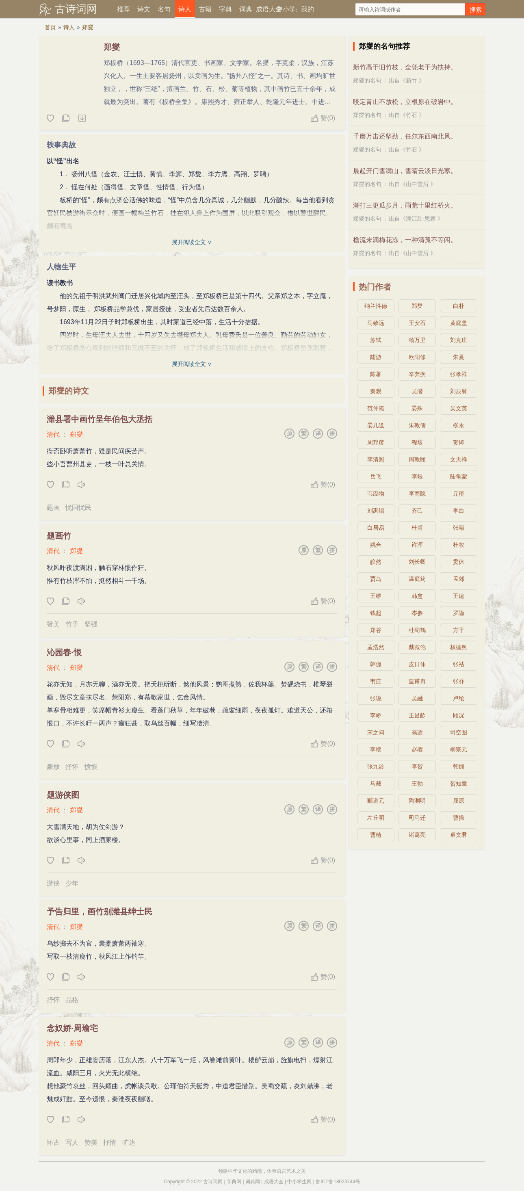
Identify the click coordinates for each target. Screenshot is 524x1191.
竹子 (71, 624)
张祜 (458, 664)
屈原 (458, 800)
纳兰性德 (375, 306)
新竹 (411, 80)
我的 (307, 9)
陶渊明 (417, 800)
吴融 (417, 698)
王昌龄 (417, 715)
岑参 (417, 613)
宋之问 (375, 732)
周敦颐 (417, 459)
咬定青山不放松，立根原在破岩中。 (405, 101)
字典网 (234, 1182)
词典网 (252, 1182)
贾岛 (375, 579)
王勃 (417, 783)
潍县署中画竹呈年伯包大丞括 (99, 419)
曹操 (458, 817)
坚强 (90, 624)
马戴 (375, 783)
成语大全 (266, 9)
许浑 (417, 544)
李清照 (375, 459)
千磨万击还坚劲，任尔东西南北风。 (405, 136)
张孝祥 (458, 374)
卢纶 (458, 698)
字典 (225, 9)
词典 (245, 9)
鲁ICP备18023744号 (338, 1182)
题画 (53, 507)
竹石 (411, 115)
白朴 (458, 306)
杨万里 (417, 340)
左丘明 (375, 817)
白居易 (375, 527)
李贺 (417, 766)
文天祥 (458, 459)
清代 (53, 434)
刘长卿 (417, 562)
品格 (71, 999)
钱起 (375, 613)
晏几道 (375, 425)
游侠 (53, 883)
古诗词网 (76, 9)
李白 (458, 510)
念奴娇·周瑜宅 (72, 1028)
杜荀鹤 (417, 630)
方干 (458, 630)
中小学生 (286, 9)
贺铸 (458, 442)
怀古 (53, 1142)
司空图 (458, 732)
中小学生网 (299, 1182)
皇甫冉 (417, 681)
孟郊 (458, 579)
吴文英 (458, 408)
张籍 (458, 527)
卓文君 (458, 835)
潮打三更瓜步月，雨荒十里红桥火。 (405, 205)
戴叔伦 (417, 647)
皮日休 (417, 664)
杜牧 (458, 544)
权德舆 (458, 647)
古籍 (205, 9)
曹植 (375, 835)
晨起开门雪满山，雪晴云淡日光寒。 (405, 170)
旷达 (128, 1142)
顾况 (458, 715)
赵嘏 (417, 749)
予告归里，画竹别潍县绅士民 (99, 911)
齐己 (417, 510)
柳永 (458, 425)
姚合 (375, 544)
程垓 (417, 442)
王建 (458, 596)
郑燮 (87, 27)
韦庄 (375, 681)
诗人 (184, 9)
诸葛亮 (417, 835)
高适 (417, 732)
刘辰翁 (458, 391)
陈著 (375, 374)
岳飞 (375, 476)
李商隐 (417, 493)
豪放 (53, 766)
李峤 (375, 715)
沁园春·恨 (64, 652)
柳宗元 (458, 749)
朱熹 (458, 357)
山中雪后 (417, 184)
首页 (50, 27)
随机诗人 (82, 119)
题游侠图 (63, 794)
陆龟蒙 (458, 476)
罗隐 (458, 613)
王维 (375, 596)
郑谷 (375, 630)
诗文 (143, 9)
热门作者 (375, 286)
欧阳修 (417, 357)
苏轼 (375, 340)
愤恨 (90, 766)
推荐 (123, 9)
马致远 (375, 323)
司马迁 (417, 817)
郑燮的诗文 (68, 390)
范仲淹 (375, 408)
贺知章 (458, 783)
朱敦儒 (417, 425)
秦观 (375, 391)
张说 (375, 698)
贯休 (458, 562)
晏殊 (417, 408)
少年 (71, 883)
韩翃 (458, 766)
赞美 (53, 624)
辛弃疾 (417, 374)
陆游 (375, 357)
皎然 (375, 562)
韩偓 (375, 664)
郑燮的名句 (367, 80)
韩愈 (417, 596)
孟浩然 (375, 647)
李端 (375, 749)
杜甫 (417, 527)
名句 (164, 9)
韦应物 (375, 493)
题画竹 (59, 535)
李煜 (417, 476)
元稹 (458, 493)
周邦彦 (375, 442)
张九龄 (375, 766)
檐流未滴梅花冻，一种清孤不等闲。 (405, 239)
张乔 (458, 681)
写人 (71, 1142)
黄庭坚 (458, 323)
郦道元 (375, 800)
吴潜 (417, 391)
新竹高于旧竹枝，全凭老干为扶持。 (405, 67)
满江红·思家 (421, 218)
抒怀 (71, 766)
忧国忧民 (78, 507)
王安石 (417, 323)
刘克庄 (458, 340)
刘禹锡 (375, 510)
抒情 (109, 1142)
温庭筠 (417, 579)
